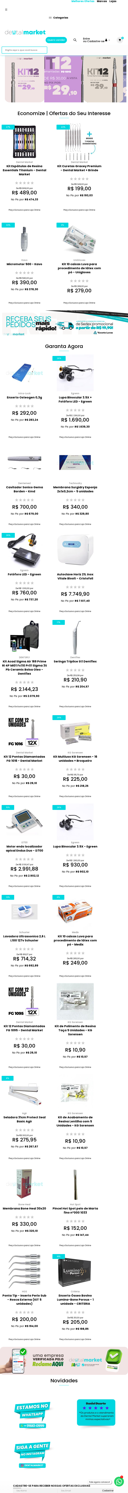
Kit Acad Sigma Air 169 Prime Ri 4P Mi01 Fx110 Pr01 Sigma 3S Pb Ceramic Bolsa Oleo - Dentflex (24, 667)
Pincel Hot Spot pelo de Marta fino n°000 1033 (75, 1210)
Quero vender (56, 40)
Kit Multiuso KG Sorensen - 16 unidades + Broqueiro (75, 759)
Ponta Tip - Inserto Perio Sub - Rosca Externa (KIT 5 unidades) (24, 1299)
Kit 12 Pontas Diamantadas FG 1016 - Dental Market (24, 759)
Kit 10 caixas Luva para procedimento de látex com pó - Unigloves (79, 268)
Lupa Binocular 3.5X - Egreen (75, 846)
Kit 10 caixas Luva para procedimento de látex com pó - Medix (75, 940)
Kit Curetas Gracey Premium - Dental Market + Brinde (79, 168)
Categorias (58, 17)
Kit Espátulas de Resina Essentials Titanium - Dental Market (24, 170)
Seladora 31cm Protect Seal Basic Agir (24, 1119)
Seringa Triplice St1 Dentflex (75, 661)
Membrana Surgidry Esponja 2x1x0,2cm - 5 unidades (75, 489)
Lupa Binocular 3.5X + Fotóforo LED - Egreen (75, 399)
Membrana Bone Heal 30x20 (24, 1208)
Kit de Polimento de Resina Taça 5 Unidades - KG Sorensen (75, 1030)
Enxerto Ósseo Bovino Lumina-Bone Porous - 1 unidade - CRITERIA (75, 1299)
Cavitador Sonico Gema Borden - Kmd (24, 489)
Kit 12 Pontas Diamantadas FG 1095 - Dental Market (24, 1028)
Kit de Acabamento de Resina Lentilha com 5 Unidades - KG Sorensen (75, 1121)
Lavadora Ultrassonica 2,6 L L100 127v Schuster (24, 938)
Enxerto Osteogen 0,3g (24, 397)
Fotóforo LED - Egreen (24, 574)
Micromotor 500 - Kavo (24, 264)
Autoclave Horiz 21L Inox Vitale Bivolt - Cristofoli (75, 576)
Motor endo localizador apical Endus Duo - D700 (24, 848)
